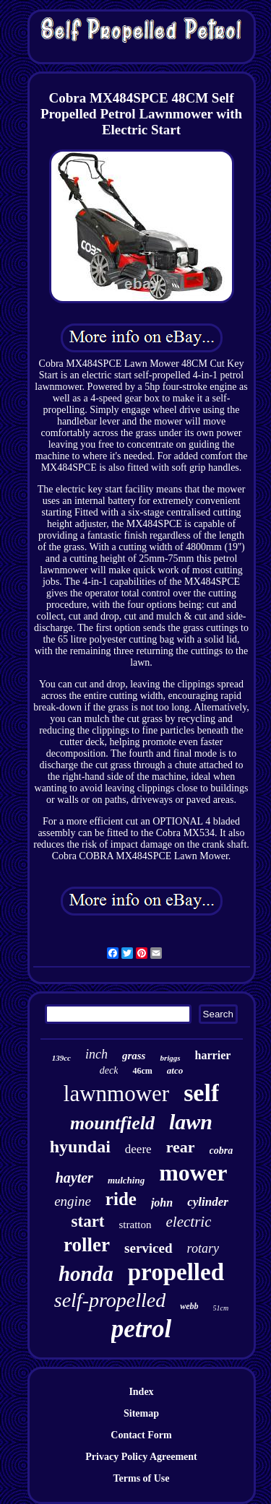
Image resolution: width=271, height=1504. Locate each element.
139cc (61, 1057)
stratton (135, 1224)
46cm (142, 1071)
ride (121, 1199)
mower (193, 1173)
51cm (221, 1308)
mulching (126, 1180)
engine (72, 1201)
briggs (170, 1057)
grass (134, 1055)
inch (96, 1054)
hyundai (80, 1146)
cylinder (207, 1202)
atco (175, 1070)
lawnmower (116, 1093)
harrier (213, 1055)
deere (138, 1149)
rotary (203, 1248)
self (201, 1092)
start (88, 1221)
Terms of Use (141, 1478)
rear (180, 1147)
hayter (74, 1178)
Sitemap (141, 1413)
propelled (176, 1272)
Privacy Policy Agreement (141, 1456)
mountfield (112, 1123)
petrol (141, 1329)
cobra (221, 1150)
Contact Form (141, 1435)
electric (189, 1221)
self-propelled (109, 1300)
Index (141, 1391)
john (162, 1202)
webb (189, 1306)
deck (109, 1070)
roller (87, 1245)
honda (86, 1273)
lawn (190, 1122)
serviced (148, 1248)
